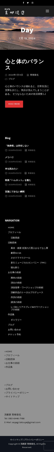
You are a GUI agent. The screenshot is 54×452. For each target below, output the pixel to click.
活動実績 (15, 237)
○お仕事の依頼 (12, 363)
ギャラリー (16, 320)
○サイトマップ (12, 396)
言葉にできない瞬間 (14, 191)
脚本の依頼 (16, 278)
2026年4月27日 (15, 173)
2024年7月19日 (15, 75)
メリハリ (9, 157)
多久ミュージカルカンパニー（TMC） (29, 262)
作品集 (11, 314)
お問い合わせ (14, 329)
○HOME (8, 351)
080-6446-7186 (16, 418)
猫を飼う (15, 267)
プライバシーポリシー (34, 440)
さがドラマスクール (20, 257)
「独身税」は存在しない (17, 145)
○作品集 (8, 367)
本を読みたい (11, 168)
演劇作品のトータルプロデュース (27, 292)
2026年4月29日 (15, 150)
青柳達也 (34, 75)
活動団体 (12, 242)
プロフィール (14, 232)
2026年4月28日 (15, 162)
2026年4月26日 (15, 185)
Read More (14, 104)
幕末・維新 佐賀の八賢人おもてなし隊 (29, 248)
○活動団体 (9, 359)
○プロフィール (12, 355)
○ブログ (8, 385)
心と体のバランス (24, 64)
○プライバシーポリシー (16, 392)
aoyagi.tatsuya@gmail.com (26, 422)
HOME (11, 227)
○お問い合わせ (12, 388)
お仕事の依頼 (14, 272)
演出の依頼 (16, 282)
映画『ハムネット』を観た (18, 180)
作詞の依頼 (16, 297)
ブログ (11, 79)
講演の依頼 (16, 302)
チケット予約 (14, 334)
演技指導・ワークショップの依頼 (27, 287)
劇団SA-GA (16, 253)
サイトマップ (16, 440)
